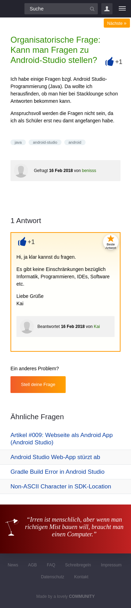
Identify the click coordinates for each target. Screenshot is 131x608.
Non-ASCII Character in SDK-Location (60, 486)
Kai (97, 326)
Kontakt (81, 576)
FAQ (51, 565)
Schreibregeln (78, 565)
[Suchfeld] (61, 8)
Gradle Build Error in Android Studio (57, 471)
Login (106, 8)
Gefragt (41, 170)
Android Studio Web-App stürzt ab (55, 457)
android (74, 142)
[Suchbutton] (92, 8)
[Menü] (122, 8)
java (18, 142)
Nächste (116, 23)
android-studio (45, 142)
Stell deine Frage (38, 384)
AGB (32, 565)
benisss (89, 170)
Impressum (111, 565)
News (13, 565)
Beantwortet (48, 326)
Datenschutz (52, 576)
